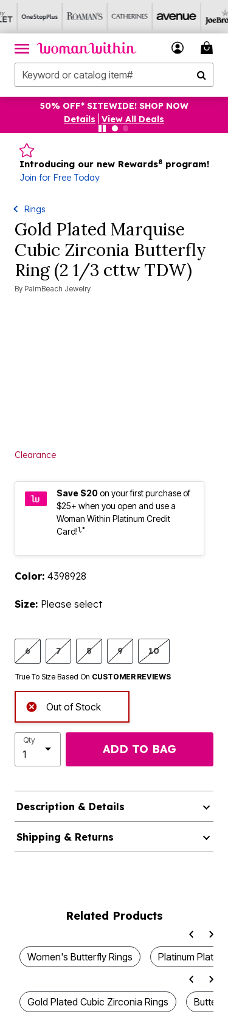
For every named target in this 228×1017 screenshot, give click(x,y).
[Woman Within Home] (86, 48)
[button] (177, 48)
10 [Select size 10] (153, 650)
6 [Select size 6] (27, 650)
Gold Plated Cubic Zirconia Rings (97, 1002)
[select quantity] (38, 749)
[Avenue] (157, 16)
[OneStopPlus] (22, 16)
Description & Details (70, 806)
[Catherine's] (112, 16)
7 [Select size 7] (58, 650)
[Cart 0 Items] (208, 48)
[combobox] (114, 75)
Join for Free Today (59, 177)
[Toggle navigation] (22, 48)
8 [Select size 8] (89, 650)
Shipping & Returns (65, 837)
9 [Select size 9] (120, 650)
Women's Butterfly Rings (80, 957)
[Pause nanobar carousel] (102, 128)
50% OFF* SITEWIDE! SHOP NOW (114, 105)
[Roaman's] (67, 16)
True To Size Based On (93, 677)
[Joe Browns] (202, 16)
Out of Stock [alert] (63, 706)
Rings (34, 209)
